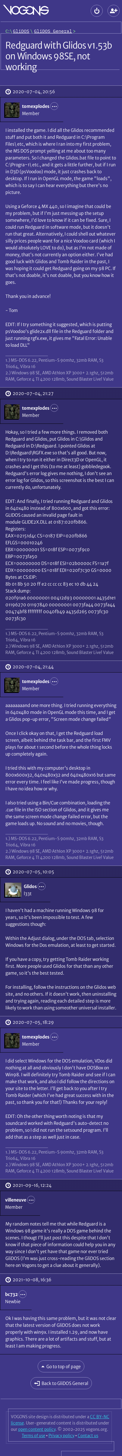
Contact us (88, 1435)
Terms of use (33, 1435)
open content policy (36, 1429)
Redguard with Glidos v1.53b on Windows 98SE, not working (58, 56)
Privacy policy (61, 1435)
